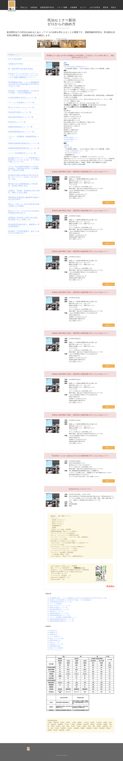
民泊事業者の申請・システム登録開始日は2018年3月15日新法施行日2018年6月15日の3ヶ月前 (78, 598)
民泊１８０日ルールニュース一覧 (59, 606)
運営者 (105, 8)
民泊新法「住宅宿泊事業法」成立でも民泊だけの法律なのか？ (23, 232)
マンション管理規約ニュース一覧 (21, 102)
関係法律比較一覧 (54, 640)
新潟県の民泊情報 (61, 39)
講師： (66, 63)
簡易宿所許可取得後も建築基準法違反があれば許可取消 (23, 198)
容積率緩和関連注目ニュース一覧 (59, 615)
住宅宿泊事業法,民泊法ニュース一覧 (60, 602)
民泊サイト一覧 (54, 642)
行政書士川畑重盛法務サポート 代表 (76, 151)
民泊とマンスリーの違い (56, 638)
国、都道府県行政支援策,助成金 (20, 69)
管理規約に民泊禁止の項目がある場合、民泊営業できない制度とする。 (23, 218)
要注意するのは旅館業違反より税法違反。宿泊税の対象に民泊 (23, 185)
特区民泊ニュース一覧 (56, 611)
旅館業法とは (53, 632)
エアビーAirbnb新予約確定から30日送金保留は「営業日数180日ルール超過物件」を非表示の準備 (23, 168)
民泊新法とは (53, 634)
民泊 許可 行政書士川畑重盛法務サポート (76, 67)
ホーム (15, 8)
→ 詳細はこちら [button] (108, 202)
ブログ (68, 516)
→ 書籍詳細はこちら (79, 568)
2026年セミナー (69, 141)
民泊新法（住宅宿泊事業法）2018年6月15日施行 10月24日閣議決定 (70, 600)
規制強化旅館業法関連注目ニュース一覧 (61, 619)
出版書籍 (73, 8)
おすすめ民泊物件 (15, 59)
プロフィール (55, 518)
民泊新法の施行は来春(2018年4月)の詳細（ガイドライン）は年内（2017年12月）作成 (23, 177)
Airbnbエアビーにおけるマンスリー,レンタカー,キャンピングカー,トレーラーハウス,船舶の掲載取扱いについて (23, 75)
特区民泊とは (53, 631)
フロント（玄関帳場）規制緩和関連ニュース (62, 617)
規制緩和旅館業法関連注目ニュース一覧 (61, 621)
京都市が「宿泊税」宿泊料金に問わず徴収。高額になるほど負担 (23, 191)
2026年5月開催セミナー (71, 137)
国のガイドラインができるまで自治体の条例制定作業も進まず (23, 212)
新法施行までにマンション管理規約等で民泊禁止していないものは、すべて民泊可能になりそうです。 (23, 160)
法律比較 (33, 8)
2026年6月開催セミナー (71, 139)
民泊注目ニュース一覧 (56, 644)
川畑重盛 (66, 145)
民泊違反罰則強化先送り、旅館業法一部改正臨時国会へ (23, 225)
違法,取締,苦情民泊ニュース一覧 (59, 609)
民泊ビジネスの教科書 (56, 648)
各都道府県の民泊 (47, 8)
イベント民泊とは (54, 636)
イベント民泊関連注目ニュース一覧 (22, 153)
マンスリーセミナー (55, 650)
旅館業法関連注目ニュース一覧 (58, 613)
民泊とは (24, 8)
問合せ (113, 8)
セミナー (83, 8)
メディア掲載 (62, 8)
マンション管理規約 (55, 604)
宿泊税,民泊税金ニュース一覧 (58, 607)
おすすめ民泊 (95, 8)
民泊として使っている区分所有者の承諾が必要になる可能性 (23, 205)
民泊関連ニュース (13, 54)
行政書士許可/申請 (15, 64)
